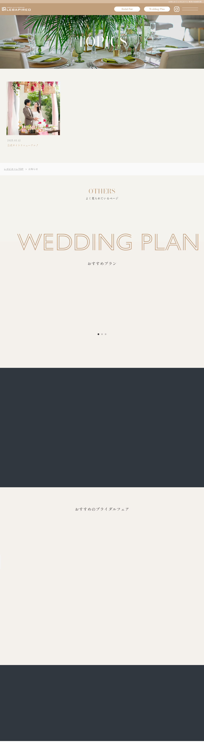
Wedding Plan (157, 9)
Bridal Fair (127, 9)
